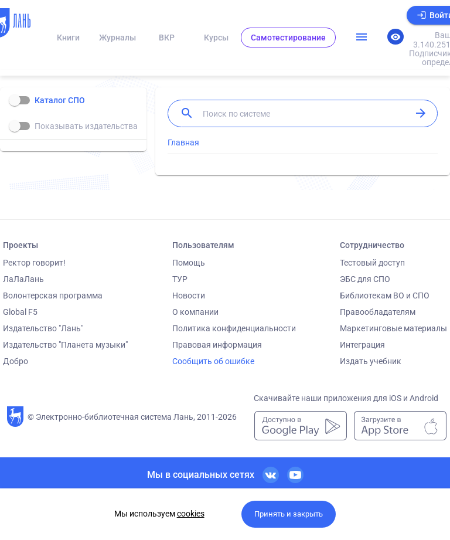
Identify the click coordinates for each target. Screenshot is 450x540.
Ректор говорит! (34, 262)
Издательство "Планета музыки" (65, 344)
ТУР (180, 279)
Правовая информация (217, 344)
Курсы (216, 37)
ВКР (167, 37)
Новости (188, 295)
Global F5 (20, 312)
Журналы (117, 37)
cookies (190, 513)
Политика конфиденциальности (234, 328)
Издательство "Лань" (43, 328)
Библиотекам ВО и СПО (384, 295)
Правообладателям (377, 312)
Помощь (188, 262)
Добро (15, 361)
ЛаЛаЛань (23, 279)
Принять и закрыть (288, 514)
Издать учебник (370, 361)
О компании (195, 312)
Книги (68, 37)
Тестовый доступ (372, 262)
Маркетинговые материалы (393, 328)
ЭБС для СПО (365, 279)
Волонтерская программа (53, 295)
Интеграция (362, 344)
